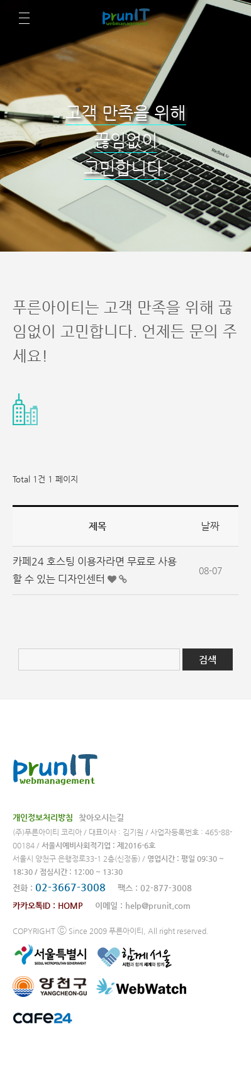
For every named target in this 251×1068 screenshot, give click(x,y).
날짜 (210, 526)
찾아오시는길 (101, 817)
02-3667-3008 (70, 887)
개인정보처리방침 (43, 817)
